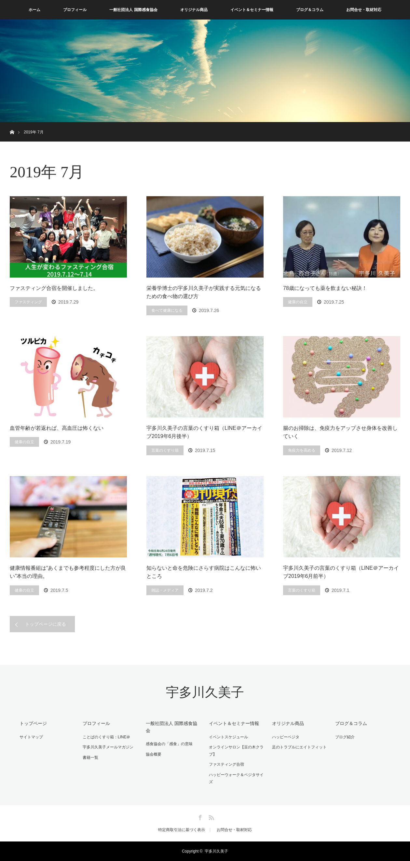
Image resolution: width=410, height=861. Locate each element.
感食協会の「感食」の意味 (169, 744)
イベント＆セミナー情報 (251, 9)
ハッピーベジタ (285, 737)
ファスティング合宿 (226, 764)
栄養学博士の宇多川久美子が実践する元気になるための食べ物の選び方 (203, 292)
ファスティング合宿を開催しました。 (54, 288)
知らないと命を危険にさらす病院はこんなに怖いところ (203, 572)
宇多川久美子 (205, 692)
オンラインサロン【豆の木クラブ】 (236, 751)
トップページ (33, 723)
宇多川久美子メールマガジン (108, 747)
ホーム (34, 9)
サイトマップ (31, 737)
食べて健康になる (167, 310)
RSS (210, 816)
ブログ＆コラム (309, 9)
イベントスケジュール (228, 737)
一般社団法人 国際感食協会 (133, 9)
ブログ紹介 (345, 737)
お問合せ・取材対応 (363, 9)
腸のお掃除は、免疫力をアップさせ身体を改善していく (340, 432)
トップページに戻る (45, 624)
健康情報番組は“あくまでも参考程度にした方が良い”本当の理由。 (68, 572)
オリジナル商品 (194, 9)
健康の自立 (298, 302)
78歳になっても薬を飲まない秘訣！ (325, 288)
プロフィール (75, 9)
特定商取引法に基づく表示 (181, 830)
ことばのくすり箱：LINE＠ (106, 737)
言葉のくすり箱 (165, 450)
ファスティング (28, 302)
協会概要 (153, 754)
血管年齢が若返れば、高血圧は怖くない (56, 428)
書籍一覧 (90, 757)
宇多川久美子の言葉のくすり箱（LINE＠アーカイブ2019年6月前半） (341, 572)
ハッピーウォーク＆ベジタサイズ (236, 778)
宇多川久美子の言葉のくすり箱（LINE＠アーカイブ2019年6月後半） (204, 432)
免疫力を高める (301, 450)
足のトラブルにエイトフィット (299, 747)
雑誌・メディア (165, 590)
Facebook (199, 816)
